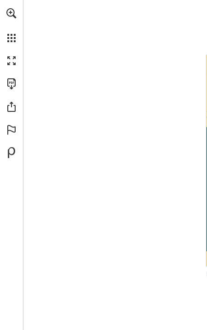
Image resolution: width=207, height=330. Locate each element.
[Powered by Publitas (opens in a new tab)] (11, 152)
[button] (11, 13)
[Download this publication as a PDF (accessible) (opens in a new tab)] (11, 83)
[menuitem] (11, 25)
